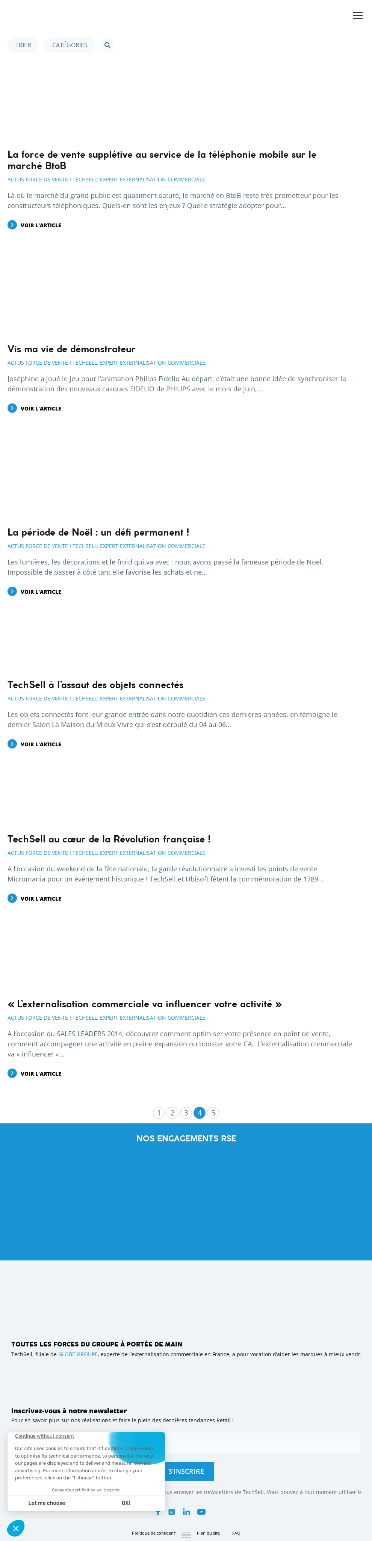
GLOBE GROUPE (78, 1354)
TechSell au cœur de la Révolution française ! (109, 839)
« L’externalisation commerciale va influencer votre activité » (144, 1004)
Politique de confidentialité (158, 1533)
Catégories (70, 45)
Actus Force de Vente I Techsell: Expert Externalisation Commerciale (106, 179)
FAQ (236, 1533)
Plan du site (208, 1533)
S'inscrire (186, 1471)
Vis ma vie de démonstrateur (72, 349)
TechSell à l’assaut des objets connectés (95, 685)
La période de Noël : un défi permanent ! (98, 532)
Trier (23, 45)
